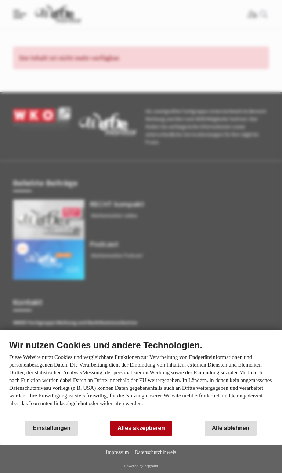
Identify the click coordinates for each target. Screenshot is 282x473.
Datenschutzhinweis (155, 452)
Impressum (117, 452)
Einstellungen (51, 428)
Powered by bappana (141, 465)
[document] (141, 379)
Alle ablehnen (230, 428)
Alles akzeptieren (141, 428)
